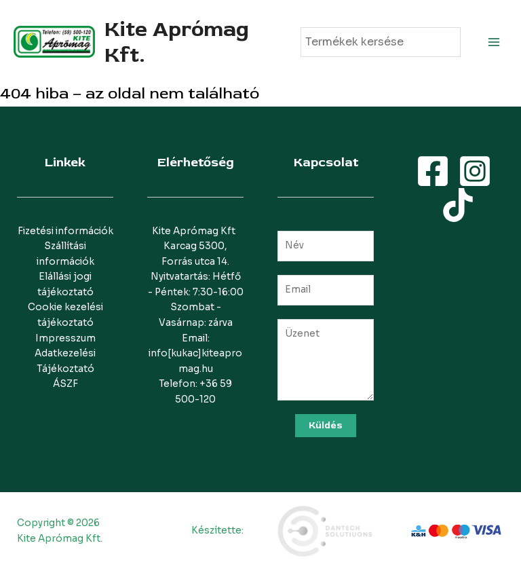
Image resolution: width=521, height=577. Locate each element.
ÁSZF (65, 384)
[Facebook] (433, 171)
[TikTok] (458, 205)
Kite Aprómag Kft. (176, 42)
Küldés (326, 425)
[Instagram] (475, 171)
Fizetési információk (65, 231)
